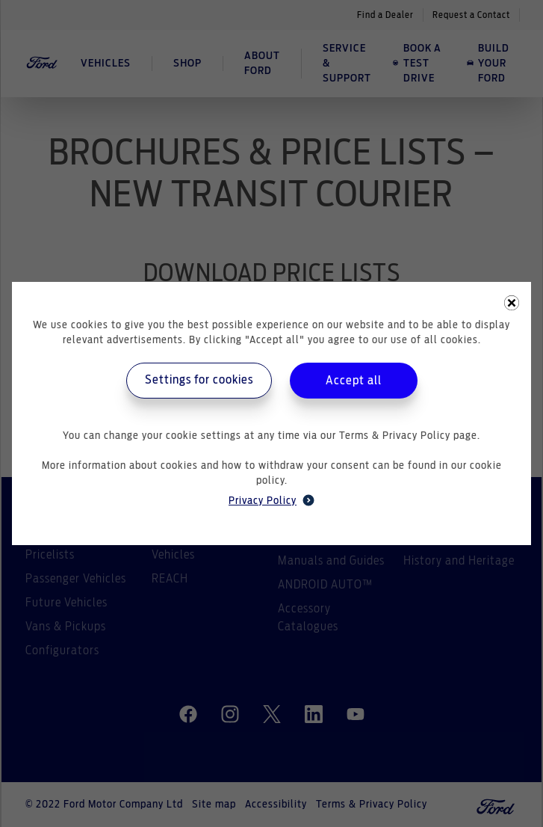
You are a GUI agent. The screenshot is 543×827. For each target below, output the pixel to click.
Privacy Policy (271, 500)
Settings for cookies (199, 380)
